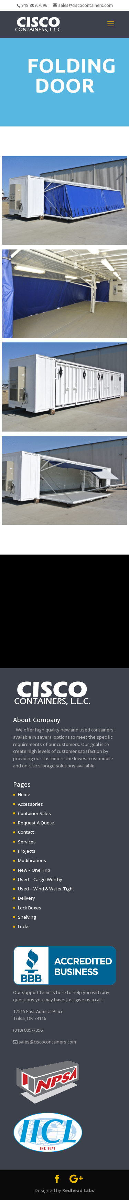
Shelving (27, 917)
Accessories (30, 804)
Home (24, 794)
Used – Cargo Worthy (40, 879)
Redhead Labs (78, 1190)
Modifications (32, 860)
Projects (26, 851)
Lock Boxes (29, 908)
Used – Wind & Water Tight (46, 889)
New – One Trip (34, 870)
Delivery (26, 898)
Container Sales (34, 813)
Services (27, 842)
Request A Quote (36, 823)
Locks (24, 926)
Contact (26, 832)
